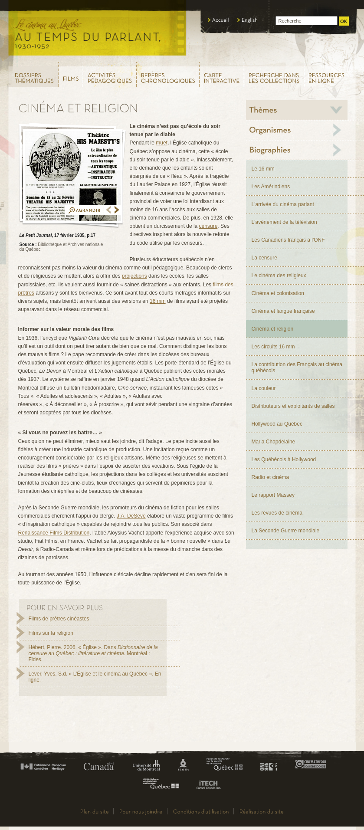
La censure (264, 258)
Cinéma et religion (273, 329)
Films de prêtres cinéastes (59, 619)
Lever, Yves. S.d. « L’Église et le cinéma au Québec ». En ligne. (95, 677)
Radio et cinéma (270, 477)
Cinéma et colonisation (278, 293)
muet (161, 143)
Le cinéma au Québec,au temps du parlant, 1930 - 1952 (98, 30)
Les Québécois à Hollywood (284, 459)
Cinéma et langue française (283, 311)
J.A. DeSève (131, 516)
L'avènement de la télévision (284, 222)
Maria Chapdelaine (273, 442)
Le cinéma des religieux (279, 275)
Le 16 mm (263, 169)
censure (208, 226)
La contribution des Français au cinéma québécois (297, 367)
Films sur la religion (51, 633)
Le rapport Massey (273, 495)
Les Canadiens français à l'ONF (288, 240)
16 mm (158, 301)
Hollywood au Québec (277, 424)
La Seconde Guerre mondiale (286, 531)
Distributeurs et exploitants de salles (293, 406)
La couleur (264, 388)
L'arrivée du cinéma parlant (283, 204)
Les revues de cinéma (277, 513)
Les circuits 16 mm (273, 347)
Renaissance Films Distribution (54, 533)
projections (134, 276)
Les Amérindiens (271, 187)
